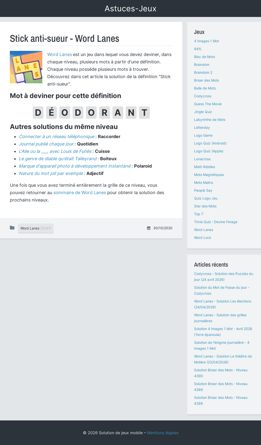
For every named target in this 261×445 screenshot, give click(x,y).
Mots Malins (203, 182)
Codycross (202, 96)
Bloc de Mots (204, 57)
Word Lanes (59, 54)
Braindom (201, 64)
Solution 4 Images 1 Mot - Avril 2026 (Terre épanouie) (223, 332)
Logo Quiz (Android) (210, 143)
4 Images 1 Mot (206, 41)
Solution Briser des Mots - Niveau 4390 (220, 373)
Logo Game (203, 135)
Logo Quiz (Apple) (208, 151)
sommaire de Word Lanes (79, 192)
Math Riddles (204, 167)
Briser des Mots (206, 80)
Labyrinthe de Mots (209, 119)
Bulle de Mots (205, 88)
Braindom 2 (203, 72)
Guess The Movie (208, 104)
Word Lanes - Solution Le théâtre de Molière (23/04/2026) (223, 359)
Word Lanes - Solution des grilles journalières (220, 318)
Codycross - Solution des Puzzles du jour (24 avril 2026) (223, 277)
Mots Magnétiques (209, 174)
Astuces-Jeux (130, 8)
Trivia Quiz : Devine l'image (215, 222)
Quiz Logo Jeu (205, 198)
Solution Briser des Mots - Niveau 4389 (220, 387)
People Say (203, 190)
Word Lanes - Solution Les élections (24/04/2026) (222, 304)
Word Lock (202, 237)
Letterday (202, 127)
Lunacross (202, 159)
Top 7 (198, 214)
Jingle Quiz (203, 112)
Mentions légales (162, 432)
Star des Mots (205, 206)
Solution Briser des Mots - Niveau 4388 (220, 400)
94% (197, 49)
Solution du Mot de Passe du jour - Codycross (221, 290)
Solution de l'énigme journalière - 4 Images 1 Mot (221, 345)
